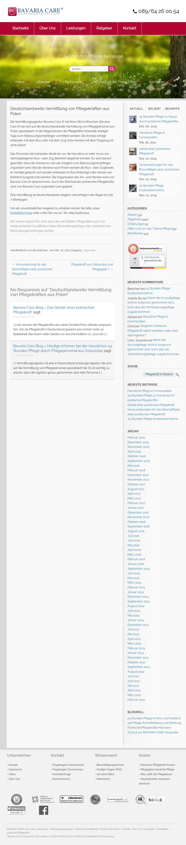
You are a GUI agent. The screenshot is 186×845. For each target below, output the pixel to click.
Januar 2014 (136, 620)
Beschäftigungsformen (110, 764)
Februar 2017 (136, 503)
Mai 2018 (133, 465)
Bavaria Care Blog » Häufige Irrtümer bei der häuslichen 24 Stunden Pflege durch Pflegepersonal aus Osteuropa (62, 348)
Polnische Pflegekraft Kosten (158, 764)
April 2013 (134, 639)
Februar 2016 (136, 559)
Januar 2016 (136, 564)
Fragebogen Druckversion (68, 769)
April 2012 (134, 690)
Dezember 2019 (138, 442)
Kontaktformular (21, 213)
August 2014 (136, 606)
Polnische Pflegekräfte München (149, 727)
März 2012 (134, 695)
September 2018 (139, 461)
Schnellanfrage (62, 774)
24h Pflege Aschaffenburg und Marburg (154, 723)
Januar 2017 (136, 507)
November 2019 (138, 447)
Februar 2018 (136, 470)
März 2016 (134, 554)
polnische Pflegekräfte (18, 832)
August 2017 (136, 489)
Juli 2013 (133, 629)
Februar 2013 (136, 648)
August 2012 (136, 671)
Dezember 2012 (138, 657)
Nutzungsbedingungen (61, 829)
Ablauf (19, 82)
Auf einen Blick (105, 774)
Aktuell (136, 108)
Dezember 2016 (138, 512)
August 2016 (136, 531)
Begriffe (172, 108)
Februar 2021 (136, 437)
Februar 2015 (136, 587)
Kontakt (129, 26)
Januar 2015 (136, 592)
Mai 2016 (133, 545)
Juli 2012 (133, 676)
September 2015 (139, 568)
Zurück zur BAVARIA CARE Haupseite (153, 732)
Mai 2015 (133, 578)
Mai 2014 (133, 615)
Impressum (15, 769)
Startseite (20, 26)
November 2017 (138, 479)
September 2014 (139, 601)
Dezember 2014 (138, 596)
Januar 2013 (136, 653)
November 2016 (138, 517)
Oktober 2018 (137, 456)
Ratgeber (104, 26)
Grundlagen (162, 829)
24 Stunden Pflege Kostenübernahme (153, 419)
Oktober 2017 (137, 484)
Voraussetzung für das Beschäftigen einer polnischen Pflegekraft (32, 269)
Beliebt (154, 108)
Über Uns (47, 26)
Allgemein (43, 82)
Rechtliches (156, 82)
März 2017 (134, 498)
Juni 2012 (134, 681)
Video (12, 774)
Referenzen (103, 778)
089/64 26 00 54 (158, 11)
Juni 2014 (134, 610)
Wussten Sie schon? (110, 829)
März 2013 (134, 643)
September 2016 (139, 526)
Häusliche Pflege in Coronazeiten (150, 391)
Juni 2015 (134, 573)
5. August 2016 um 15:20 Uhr (23, 317)
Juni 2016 (134, 540)
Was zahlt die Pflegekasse (156, 774)
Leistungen (76, 26)
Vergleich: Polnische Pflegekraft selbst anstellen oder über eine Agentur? (153, 330)
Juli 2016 (133, 536)
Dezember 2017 (138, 475)
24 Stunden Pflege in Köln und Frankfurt (154, 718)
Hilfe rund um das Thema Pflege (115, 82)
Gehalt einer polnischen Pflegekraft (151, 405)
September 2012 (139, 667)
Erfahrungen (73, 82)
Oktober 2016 (137, 522)
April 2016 (134, 550)
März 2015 (134, 582)
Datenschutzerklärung (86, 829)
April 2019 (134, 451)
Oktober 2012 (136, 662)
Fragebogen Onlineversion (68, 764)
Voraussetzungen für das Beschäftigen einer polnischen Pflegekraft (159, 169)
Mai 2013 (133, 634)
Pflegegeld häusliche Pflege (157, 769)
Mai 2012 (133, 685)
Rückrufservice (61, 778)
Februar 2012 (136, 699)
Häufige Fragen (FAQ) (109, 769)
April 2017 (134, 493)
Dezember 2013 (138, 625)
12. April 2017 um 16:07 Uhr (23, 355)
